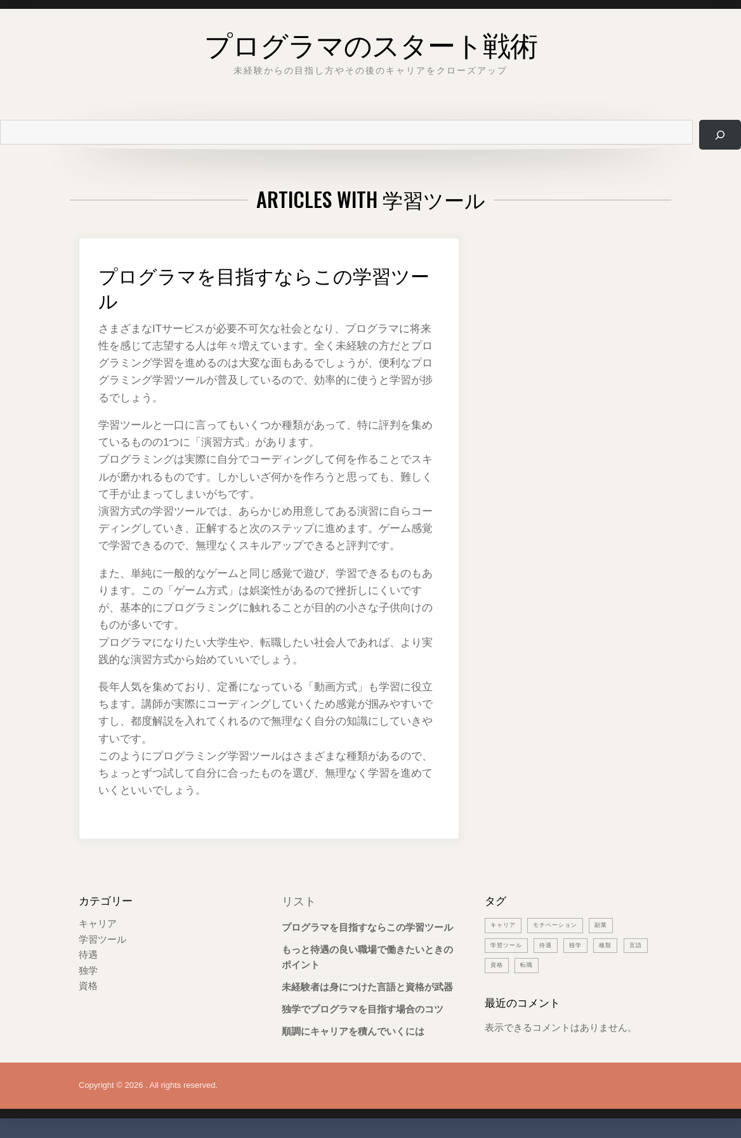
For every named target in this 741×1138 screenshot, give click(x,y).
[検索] (719, 135)
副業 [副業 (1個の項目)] (616, 925)
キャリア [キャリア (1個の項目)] (505, 925)
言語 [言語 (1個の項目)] (498, 964)
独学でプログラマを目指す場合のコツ (362, 1009)
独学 (88, 969)
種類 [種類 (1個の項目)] (618, 944)
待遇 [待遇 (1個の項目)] (553, 944)
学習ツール (102, 939)
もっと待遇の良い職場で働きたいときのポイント (367, 958)
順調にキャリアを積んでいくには (353, 1031)
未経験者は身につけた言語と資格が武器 (367, 987)
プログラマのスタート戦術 (371, 40)
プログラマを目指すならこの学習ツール (261, 286)
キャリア (98, 924)
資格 (88, 985)
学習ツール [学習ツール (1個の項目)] (509, 944)
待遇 (88, 954)
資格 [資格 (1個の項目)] (530, 964)
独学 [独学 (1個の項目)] (585, 944)
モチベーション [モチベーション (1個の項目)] (564, 925)
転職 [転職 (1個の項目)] (562, 964)
